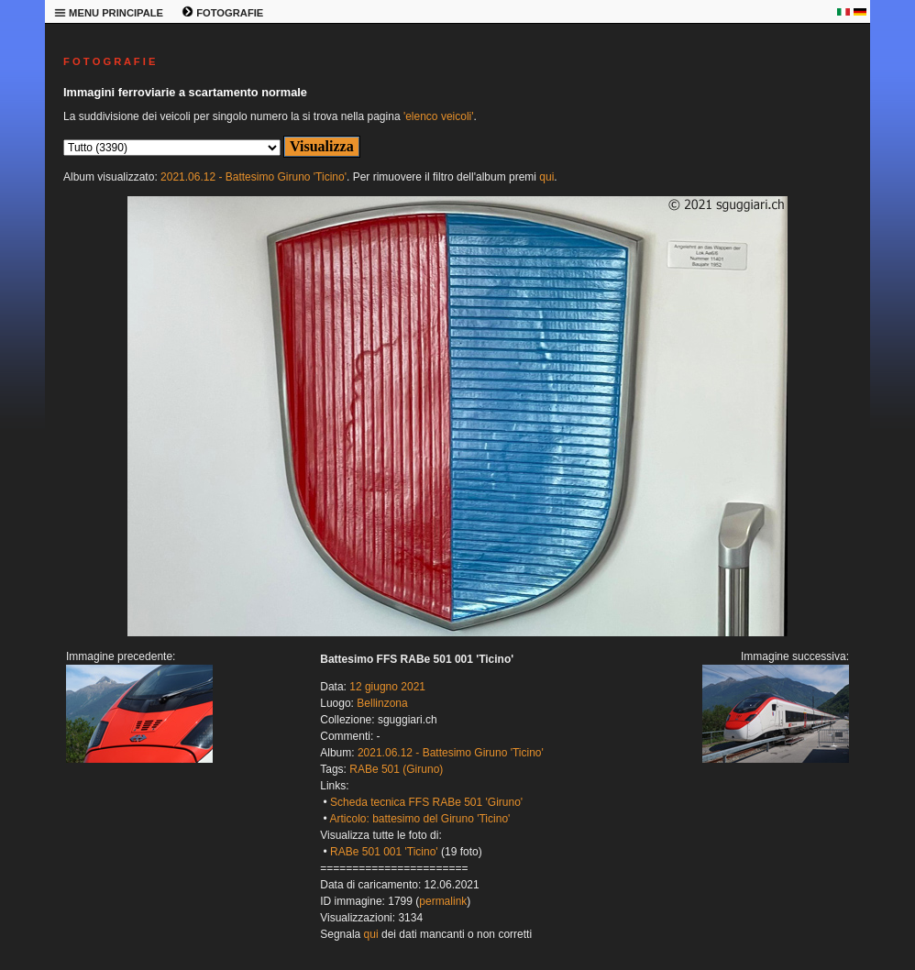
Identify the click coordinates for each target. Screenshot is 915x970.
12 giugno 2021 (387, 686)
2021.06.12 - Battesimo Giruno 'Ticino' (253, 177)
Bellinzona (382, 703)
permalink (443, 901)
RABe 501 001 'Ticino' (384, 851)
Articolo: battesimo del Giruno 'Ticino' (419, 818)
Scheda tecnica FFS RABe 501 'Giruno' (426, 802)
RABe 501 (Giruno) (396, 769)
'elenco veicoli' (438, 116)
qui (546, 177)
